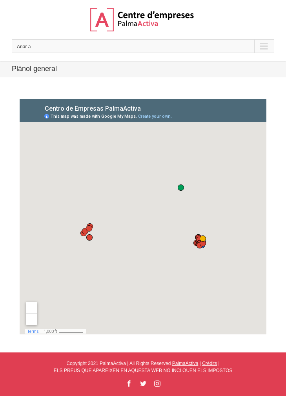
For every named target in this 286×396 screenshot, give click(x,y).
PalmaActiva (185, 363)
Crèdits (209, 363)
